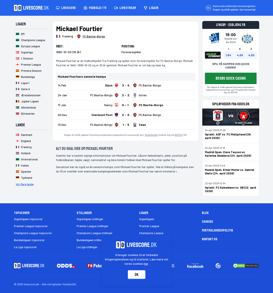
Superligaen (146, 219)
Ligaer (151, 8)
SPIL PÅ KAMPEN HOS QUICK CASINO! (230, 65)
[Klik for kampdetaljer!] (125, 85)
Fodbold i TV (95, 8)
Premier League (149, 226)
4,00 (240, 55)
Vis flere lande (25, 184)
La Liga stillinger (87, 247)
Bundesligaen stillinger (91, 240)
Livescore (66, 8)
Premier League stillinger (92, 226)
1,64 (228, 55)
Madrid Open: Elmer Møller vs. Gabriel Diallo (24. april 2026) (229, 171)
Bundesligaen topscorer (29, 240)
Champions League (151, 233)
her (146, 263)
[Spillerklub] (91, 36)
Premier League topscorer (31, 226)
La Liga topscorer (25, 247)
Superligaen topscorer (28, 219)
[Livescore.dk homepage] (31, 7)
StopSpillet (151, 134)
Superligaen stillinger (90, 219)
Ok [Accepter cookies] (137, 274)
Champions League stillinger (95, 233)
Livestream (125, 8)
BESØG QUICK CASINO (231, 78)
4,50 (251, 55)
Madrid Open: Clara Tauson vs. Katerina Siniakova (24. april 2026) (228, 153)
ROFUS (178, 134)
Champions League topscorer (33, 233)
